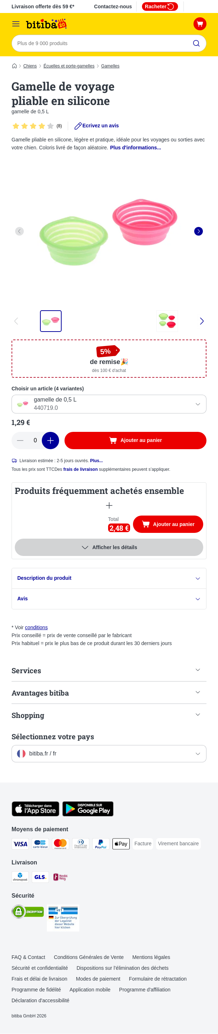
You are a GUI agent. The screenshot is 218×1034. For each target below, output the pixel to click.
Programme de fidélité (36, 990)
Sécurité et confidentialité (40, 968)
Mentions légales (151, 957)
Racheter (160, 6)
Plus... (96, 460)
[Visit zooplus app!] (35, 815)
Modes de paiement (98, 979)
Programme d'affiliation (144, 990)
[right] (198, 231)
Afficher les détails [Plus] (109, 547)
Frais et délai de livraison (39, 979)
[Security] (28, 913)
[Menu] (16, 24)
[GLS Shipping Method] (40, 879)
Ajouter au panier (172, 525)
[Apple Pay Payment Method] (121, 845)
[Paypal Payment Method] (101, 845)
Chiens (30, 66)
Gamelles (110, 66)
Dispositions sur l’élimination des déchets (122, 968)
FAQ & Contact (28, 957)
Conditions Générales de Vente (89, 957)
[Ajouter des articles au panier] (50, 440)
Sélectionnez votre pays (53, 736)
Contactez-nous (113, 6)
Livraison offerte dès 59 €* (43, 6)
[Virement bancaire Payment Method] (178, 844)
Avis (109, 599)
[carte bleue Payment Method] (40, 845)
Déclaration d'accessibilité (41, 1001)
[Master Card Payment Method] (60, 845)
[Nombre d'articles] (35, 440)
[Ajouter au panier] (135, 440)
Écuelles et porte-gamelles (69, 66)
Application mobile (90, 990)
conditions (36, 628)
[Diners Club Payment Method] (80, 845)
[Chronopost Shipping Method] (20, 879)
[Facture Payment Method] (142, 844)
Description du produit (109, 578)
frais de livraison (80, 469)
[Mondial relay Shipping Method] (60, 879)
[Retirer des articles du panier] (20, 440)
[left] (19, 231)
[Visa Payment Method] (20, 845)
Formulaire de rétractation (158, 979)
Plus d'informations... (135, 147)
